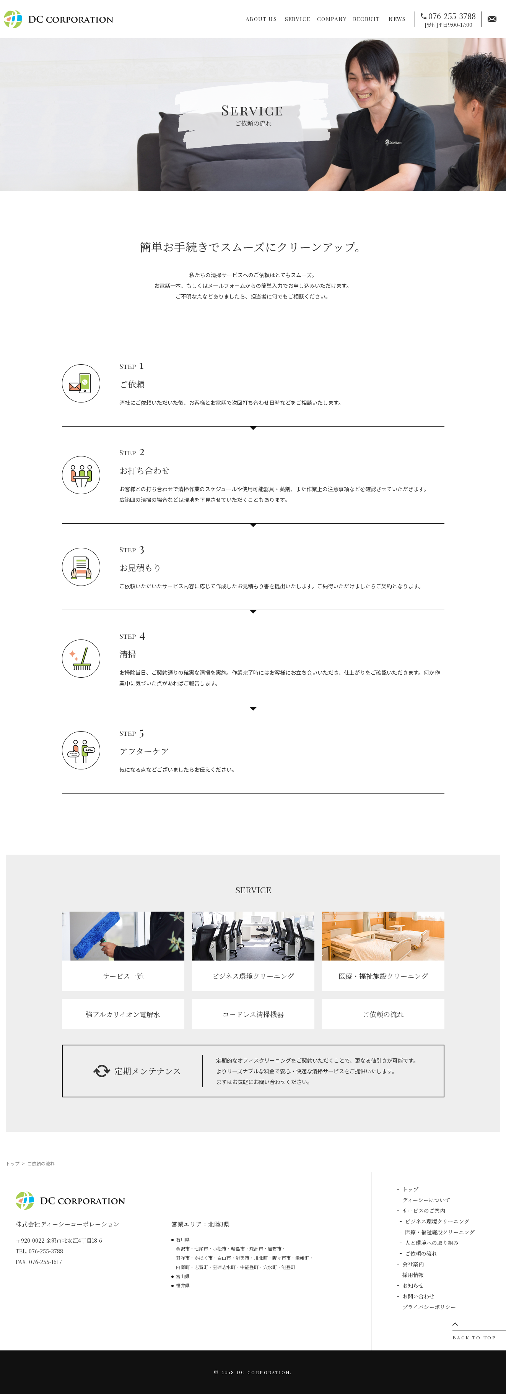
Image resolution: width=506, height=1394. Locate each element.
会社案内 (413, 1264)
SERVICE (298, 19)
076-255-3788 (452, 15)
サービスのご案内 (423, 1210)
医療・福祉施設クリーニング (440, 1232)
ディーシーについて (426, 1200)
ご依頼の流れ (421, 1253)
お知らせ (413, 1285)
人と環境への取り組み (432, 1242)
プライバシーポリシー (429, 1307)
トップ (13, 1163)
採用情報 (413, 1275)
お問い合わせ (418, 1296)
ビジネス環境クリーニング (437, 1221)
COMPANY (332, 19)
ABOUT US (261, 19)
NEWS (397, 19)
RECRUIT (366, 19)
